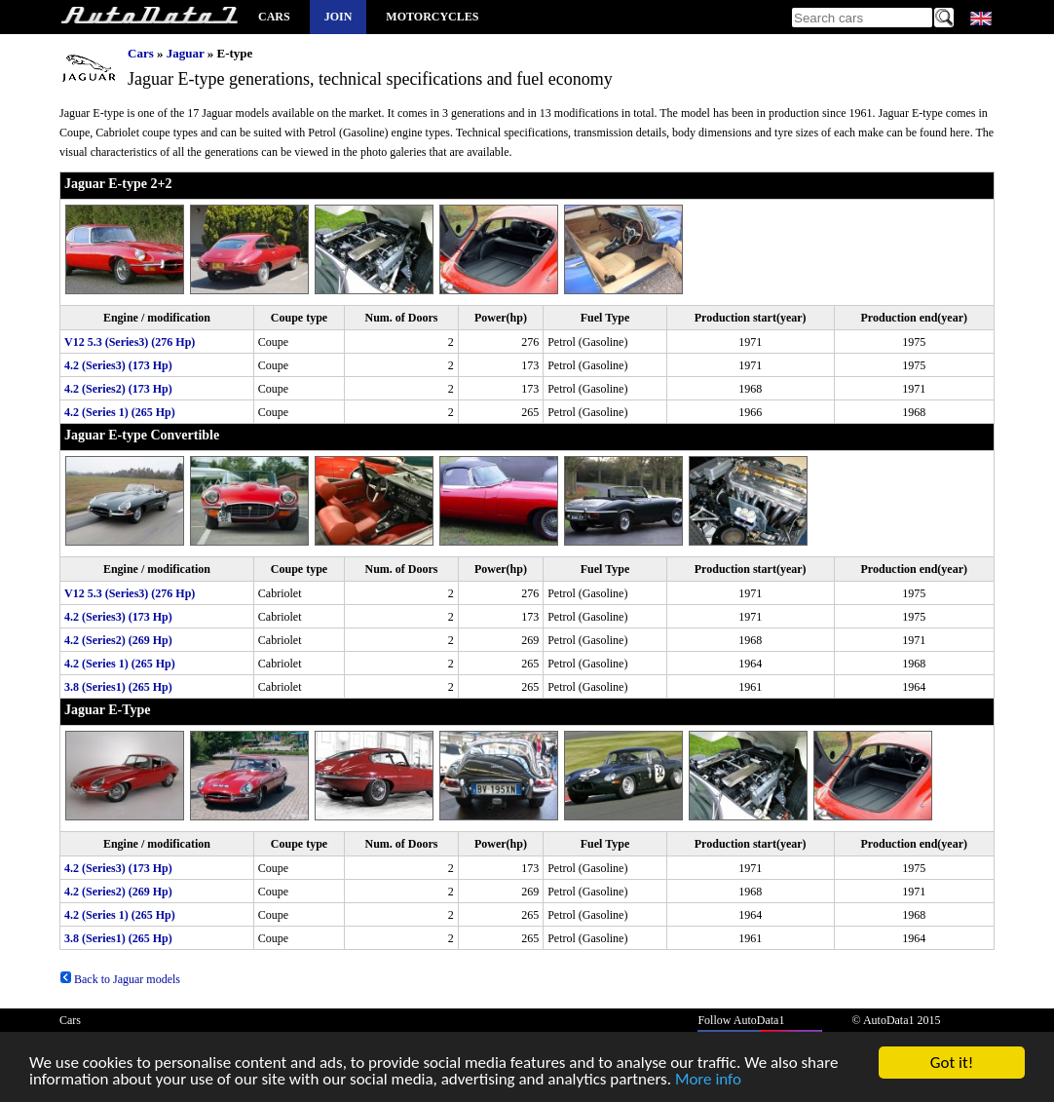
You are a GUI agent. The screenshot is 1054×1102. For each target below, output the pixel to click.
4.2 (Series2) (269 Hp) (118, 640)
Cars (274, 16)
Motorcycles (432, 16)
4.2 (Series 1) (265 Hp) (119, 412)
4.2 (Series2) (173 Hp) (118, 389)
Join (338, 16)
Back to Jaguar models (119, 979)
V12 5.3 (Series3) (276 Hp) (129, 342)
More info (708, 1084)
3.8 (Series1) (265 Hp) (118, 687)
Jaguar (186, 53)
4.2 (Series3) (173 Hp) (118, 365)
